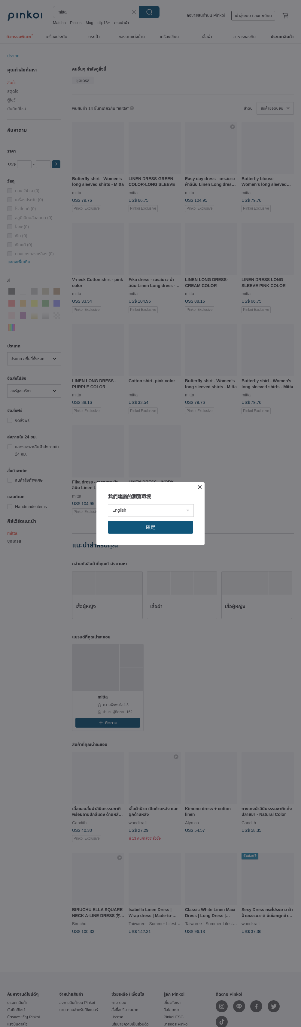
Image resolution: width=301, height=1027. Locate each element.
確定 (150, 527)
